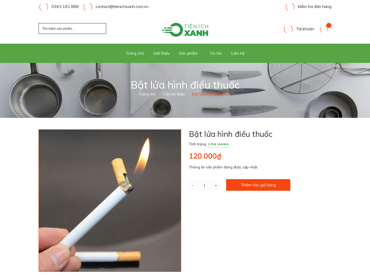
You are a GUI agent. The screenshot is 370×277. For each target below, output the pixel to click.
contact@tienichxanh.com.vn (122, 6)
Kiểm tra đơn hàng (308, 6)
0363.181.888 (65, 6)
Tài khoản (298, 28)
